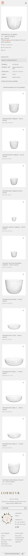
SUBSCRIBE (14, 508)
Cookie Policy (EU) (19, 537)
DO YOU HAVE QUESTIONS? (12, 553)
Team (2, 537)
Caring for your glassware (9, 81)
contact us (8, 40)
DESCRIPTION (4, 57)
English (17, 515)
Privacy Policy (18, 535)
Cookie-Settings (19, 539)
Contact (3, 535)
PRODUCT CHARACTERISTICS (9, 60)
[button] (14, 18)
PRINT (4, 50)
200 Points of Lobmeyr (6, 539)
